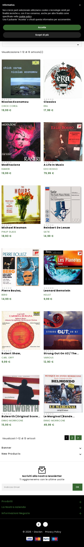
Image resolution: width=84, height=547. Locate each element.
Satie (47, 231)
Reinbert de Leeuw (57, 227)
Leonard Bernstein (57, 290)
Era (46, 106)
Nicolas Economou (15, 102)
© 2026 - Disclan (33, 531)
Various (49, 357)
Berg (4, 294)
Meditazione (11, 165)
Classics (50, 102)
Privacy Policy (53, 531)
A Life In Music (54, 165)
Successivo (78, 438)
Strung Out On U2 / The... (61, 353)
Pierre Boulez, (11, 290)
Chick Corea (10, 106)
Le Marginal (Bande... (59, 416)
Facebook (38, 524)
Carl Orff (8, 357)
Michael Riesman (14, 227)
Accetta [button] (42, 27)
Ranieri (6, 169)
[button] (79, 5)
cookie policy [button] (25, 16)
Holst (47, 294)
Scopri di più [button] (42, 35)
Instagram (45, 524)
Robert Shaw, (11, 353)
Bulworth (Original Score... (21, 416)
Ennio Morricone (12, 420)
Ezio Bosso (51, 169)
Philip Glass (9, 231)
